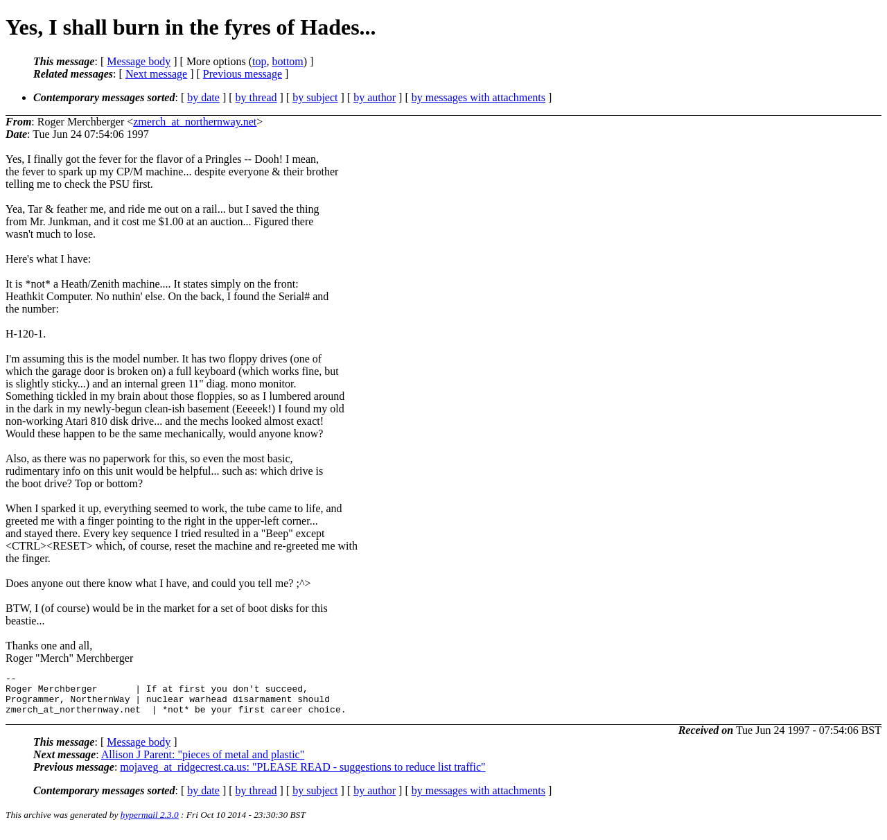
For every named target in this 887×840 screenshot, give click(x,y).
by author (374, 97)
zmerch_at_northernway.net (194, 122)
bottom (287, 61)
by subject (314, 97)
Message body (138, 61)
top (259, 61)
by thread (256, 97)
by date (203, 97)
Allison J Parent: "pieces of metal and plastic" (202, 763)
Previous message (242, 74)
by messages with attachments (478, 97)
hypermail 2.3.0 (150, 823)
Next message (156, 74)
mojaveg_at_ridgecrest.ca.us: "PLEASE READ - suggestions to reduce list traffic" (302, 775)
